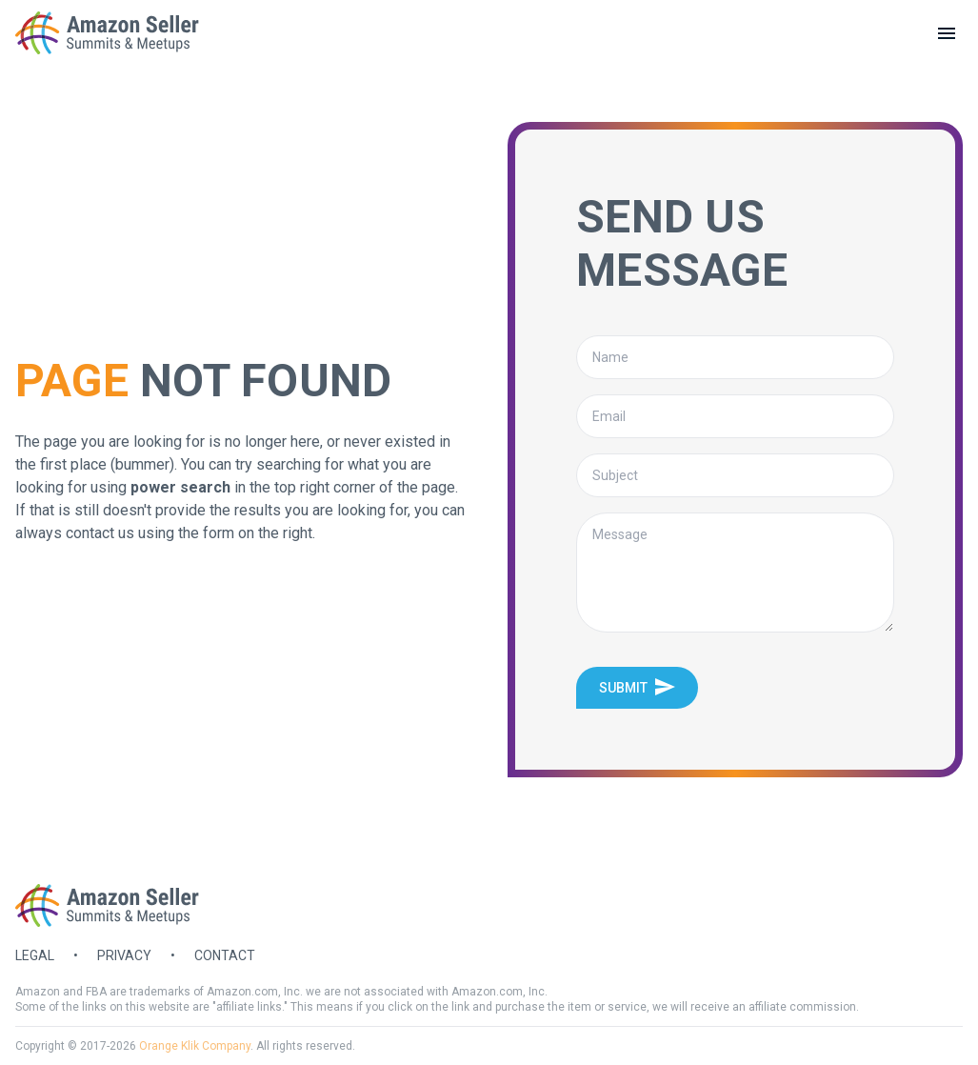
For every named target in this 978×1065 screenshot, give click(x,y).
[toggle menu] (946, 33)
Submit (637, 686)
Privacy (124, 955)
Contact (224, 955)
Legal (34, 955)
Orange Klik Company (194, 1046)
